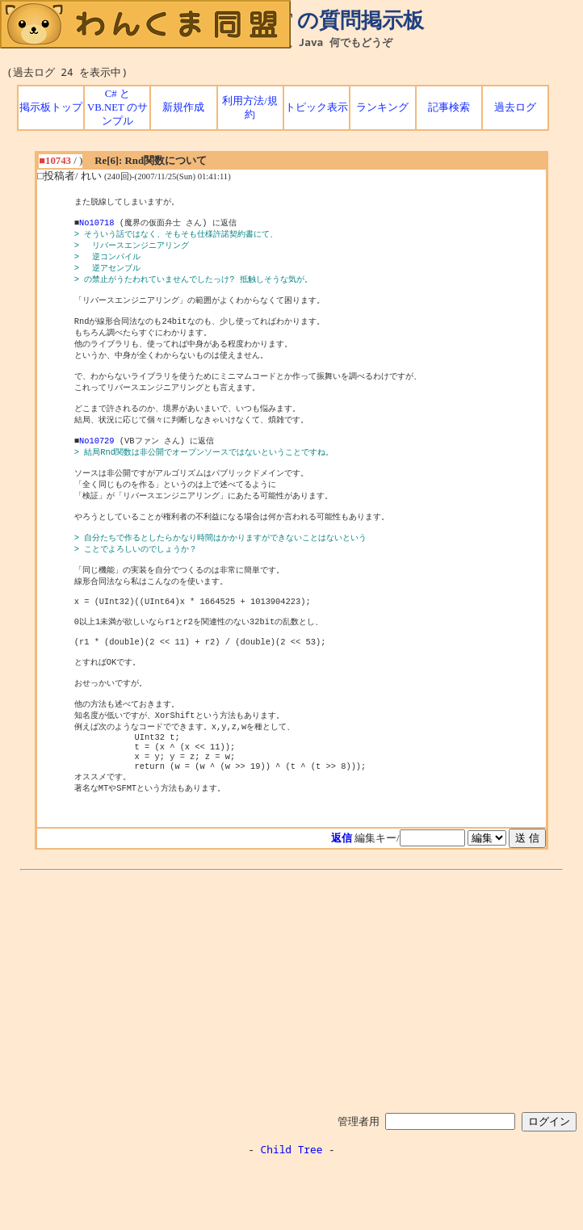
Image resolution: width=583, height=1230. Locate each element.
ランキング (382, 107)
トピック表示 (316, 107)
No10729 (97, 463)
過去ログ (515, 107)
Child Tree (292, 1212)
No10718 (97, 225)
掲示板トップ (50, 107)
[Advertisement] (291, 1052)
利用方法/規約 (250, 107)
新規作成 (183, 107)
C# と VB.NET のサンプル (117, 107)
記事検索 (449, 107)
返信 (341, 901)
